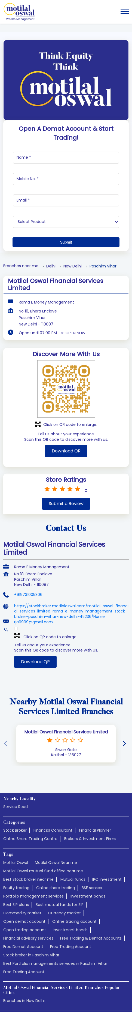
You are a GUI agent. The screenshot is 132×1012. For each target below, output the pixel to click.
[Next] (125, 701)
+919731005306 (28, 551)
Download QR (66, 408)
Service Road (15, 764)
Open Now (75, 290)
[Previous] (6, 701)
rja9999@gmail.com (33, 579)
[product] (66, 179)
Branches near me (20, 223)
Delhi (51, 223)
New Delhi (72, 223)
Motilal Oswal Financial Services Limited (66, 689)
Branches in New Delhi (24, 957)
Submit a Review (66, 461)
